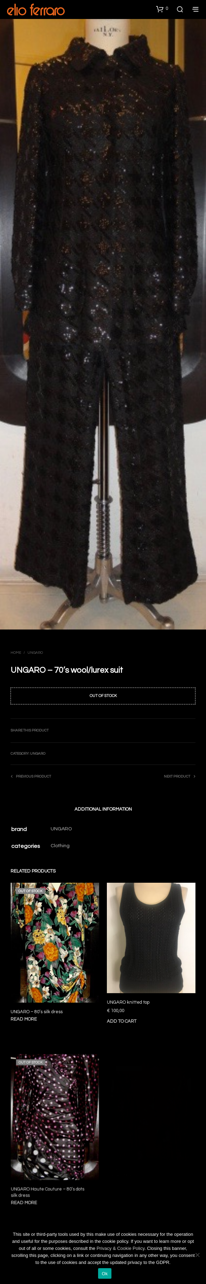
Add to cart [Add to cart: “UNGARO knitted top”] (123, 1017)
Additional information (103, 809)
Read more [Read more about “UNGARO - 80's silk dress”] (24, 1019)
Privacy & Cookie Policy (120, 1248)
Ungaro (35, 652)
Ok (105, 1273)
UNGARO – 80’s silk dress (37, 1011)
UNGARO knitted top (129, 999)
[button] (162, 8)
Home (16, 652)
